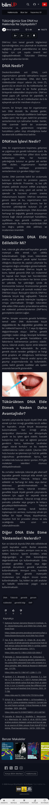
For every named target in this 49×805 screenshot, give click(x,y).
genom (33, 597)
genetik (24, 597)
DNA (5, 597)
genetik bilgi (20, 602)
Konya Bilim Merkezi (14, 773)
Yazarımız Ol (35, 12)
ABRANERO (24, 794)
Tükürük (14, 597)
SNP (30, 602)
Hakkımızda (13, 12)
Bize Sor (24, 12)
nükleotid (7, 602)
